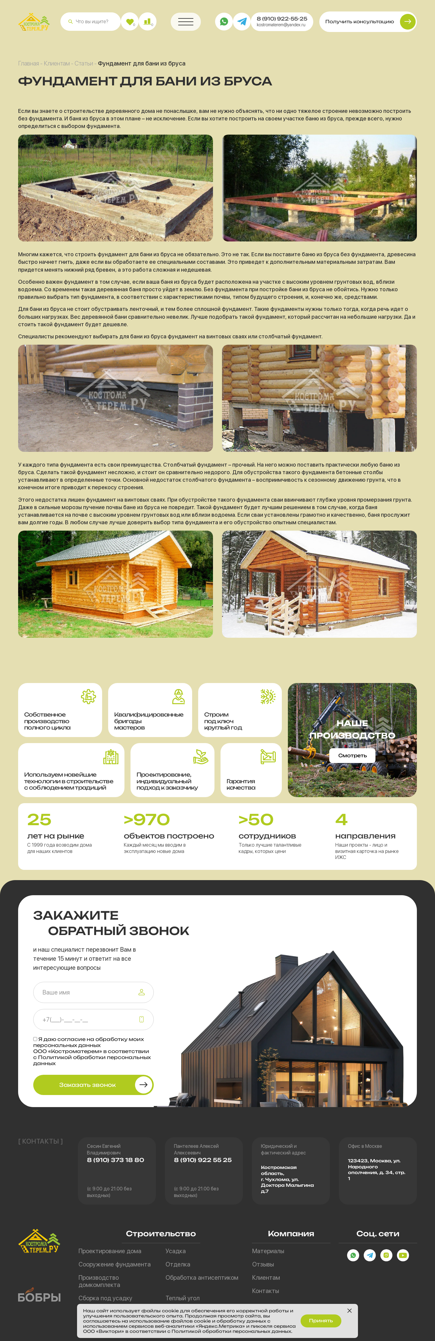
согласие (71, 1039)
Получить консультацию (359, 22)
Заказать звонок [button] (87, 1084)
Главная (28, 64)
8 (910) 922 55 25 (203, 1160)
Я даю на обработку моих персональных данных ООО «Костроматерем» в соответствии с (92, 1051)
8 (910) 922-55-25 (282, 19)
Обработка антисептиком (202, 1277)
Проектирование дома (110, 1251)
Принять (321, 1320)
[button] (70, 22)
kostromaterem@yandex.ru (281, 25)
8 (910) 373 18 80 (115, 1160)
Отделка (178, 1264)
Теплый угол (183, 1298)
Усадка (176, 1251)
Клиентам (57, 64)
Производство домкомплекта (99, 1281)
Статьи (84, 64)
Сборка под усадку (105, 1298)
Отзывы (263, 1264)
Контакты (265, 1291)
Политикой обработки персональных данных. (232, 1331)
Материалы (268, 1251)
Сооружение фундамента (115, 1264)
